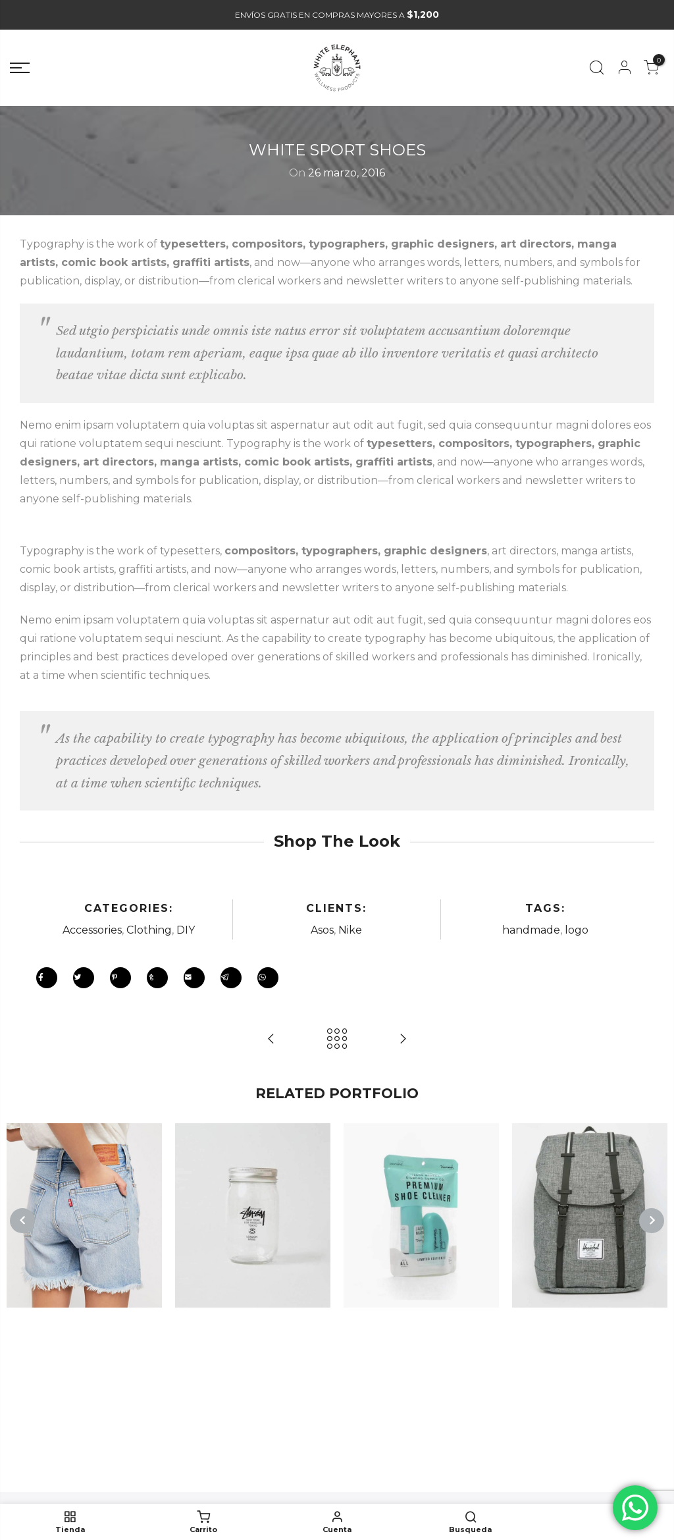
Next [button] (651, 1220)
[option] (84, 1215)
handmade (531, 930)
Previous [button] (22, 1220)
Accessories (92, 930)
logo (576, 930)
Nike (350, 930)
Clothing (149, 930)
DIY (185, 930)
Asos (322, 930)
